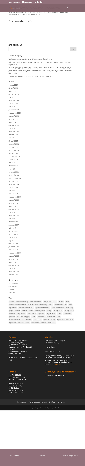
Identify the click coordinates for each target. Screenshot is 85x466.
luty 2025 (12, 107)
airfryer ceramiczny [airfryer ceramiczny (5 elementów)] (22, 302)
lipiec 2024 (12, 122)
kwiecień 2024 (14, 132)
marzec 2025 (13, 104)
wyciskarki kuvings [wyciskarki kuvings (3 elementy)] (23, 323)
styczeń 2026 (13, 88)
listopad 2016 (13, 250)
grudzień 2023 (14, 144)
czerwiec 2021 (14, 160)
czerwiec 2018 (14, 209)
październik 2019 (15, 178)
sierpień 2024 (13, 119)
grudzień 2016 (14, 247)
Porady (11, 290)
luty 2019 (12, 191)
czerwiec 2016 (14, 265)
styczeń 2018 (13, 222)
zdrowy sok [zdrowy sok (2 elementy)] (51, 323)
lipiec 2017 (12, 228)
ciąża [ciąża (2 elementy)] (67, 302)
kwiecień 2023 (14, 150)
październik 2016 (15, 253)
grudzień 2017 (14, 225)
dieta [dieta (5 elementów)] (50, 305)
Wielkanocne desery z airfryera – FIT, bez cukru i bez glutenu (30, 59)
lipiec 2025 (12, 91)
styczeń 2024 (13, 141)
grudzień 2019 (14, 175)
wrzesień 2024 (14, 116)
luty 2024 (12, 138)
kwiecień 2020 (14, 172)
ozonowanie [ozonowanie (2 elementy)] (67, 314)
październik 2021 (15, 156)
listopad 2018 (13, 194)
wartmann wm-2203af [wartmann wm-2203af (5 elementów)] (53, 317)
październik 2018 (15, 197)
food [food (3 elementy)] (70, 305)
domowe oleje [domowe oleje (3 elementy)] (58, 305)
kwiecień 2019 (14, 184)
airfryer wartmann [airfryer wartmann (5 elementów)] (36, 302)
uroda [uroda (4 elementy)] (34, 317)
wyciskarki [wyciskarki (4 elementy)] (12, 323)
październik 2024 (15, 113)
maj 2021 (12, 163)
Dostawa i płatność (57, 402)
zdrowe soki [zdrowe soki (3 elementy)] (35, 323)
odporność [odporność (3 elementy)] (41, 314)
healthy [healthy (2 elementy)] (17, 311)
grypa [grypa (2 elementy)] (11, 311)
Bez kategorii (13, 283)
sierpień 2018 (13, 203)
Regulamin (21, 402)
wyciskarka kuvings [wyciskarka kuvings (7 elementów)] (49, 320)
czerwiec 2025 (14, 94)
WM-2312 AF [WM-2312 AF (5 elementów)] (37, 320)
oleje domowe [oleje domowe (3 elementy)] (51, 314)
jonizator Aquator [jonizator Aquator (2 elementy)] (27, 311)
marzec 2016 (13, 275)
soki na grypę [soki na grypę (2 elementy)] (25, 317)
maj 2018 (12, 212)
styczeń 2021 (13, 166)
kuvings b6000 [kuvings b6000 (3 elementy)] (58, 311)
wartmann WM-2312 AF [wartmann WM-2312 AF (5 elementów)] (16, 320)
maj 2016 (12, 268)
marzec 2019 (13, 188)
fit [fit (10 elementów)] (66, 305)
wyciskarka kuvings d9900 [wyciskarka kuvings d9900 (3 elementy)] (65, 320)
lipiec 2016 (12, 262)
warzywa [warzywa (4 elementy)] (28, 320)
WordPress (58, 408)
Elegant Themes (39, 408)
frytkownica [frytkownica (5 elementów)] (13, 308)
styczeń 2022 (13, 153)
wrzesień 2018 (14, 200)
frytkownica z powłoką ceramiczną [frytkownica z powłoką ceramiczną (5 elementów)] (62, 308)
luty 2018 (12, 219)
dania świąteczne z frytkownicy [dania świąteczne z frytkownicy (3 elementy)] (37, 305)
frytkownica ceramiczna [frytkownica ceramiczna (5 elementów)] (26, 308)
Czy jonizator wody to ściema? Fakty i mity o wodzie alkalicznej (31, 76)
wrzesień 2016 (14, 256)
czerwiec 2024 (14, 125)
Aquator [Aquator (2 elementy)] (60, 302)
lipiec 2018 (12, 206)
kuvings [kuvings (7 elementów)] (49, 311)
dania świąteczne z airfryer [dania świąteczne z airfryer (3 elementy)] (17, 305)
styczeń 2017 (13, 243)
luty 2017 (12, 240)
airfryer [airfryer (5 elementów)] (11, 302)
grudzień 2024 (14, 110)
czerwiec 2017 (14, 231)
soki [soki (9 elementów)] (18, 317)
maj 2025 (12, 97)
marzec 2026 (13, 85)
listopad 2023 (13, 147)
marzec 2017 (13, 237)
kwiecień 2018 (14, 216)
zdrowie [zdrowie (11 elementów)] (43, 323)
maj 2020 (12, 169)
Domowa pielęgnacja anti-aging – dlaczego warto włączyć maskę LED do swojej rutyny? (40, 68)
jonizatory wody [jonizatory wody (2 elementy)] (39, 311)
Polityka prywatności (38, 402)
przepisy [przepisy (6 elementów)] (12, 317)
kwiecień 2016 (14, 271)
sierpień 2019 (13, 181)
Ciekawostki (13, 286)
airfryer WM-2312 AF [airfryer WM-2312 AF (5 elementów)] (50, 302)
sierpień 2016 (13, 259)
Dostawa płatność (58, 364)
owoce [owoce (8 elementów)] (59, 314)
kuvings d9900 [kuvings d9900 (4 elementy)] (69, 311)
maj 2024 (12, 128)
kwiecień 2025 (14, 100)
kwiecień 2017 (14, 234)
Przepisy (11, 293)
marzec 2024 (13, 135)
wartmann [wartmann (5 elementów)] (41, 317)
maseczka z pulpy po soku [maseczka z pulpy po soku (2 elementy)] (17, 314)
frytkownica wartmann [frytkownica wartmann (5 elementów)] (42, 308)
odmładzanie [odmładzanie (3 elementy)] (32, 314)
